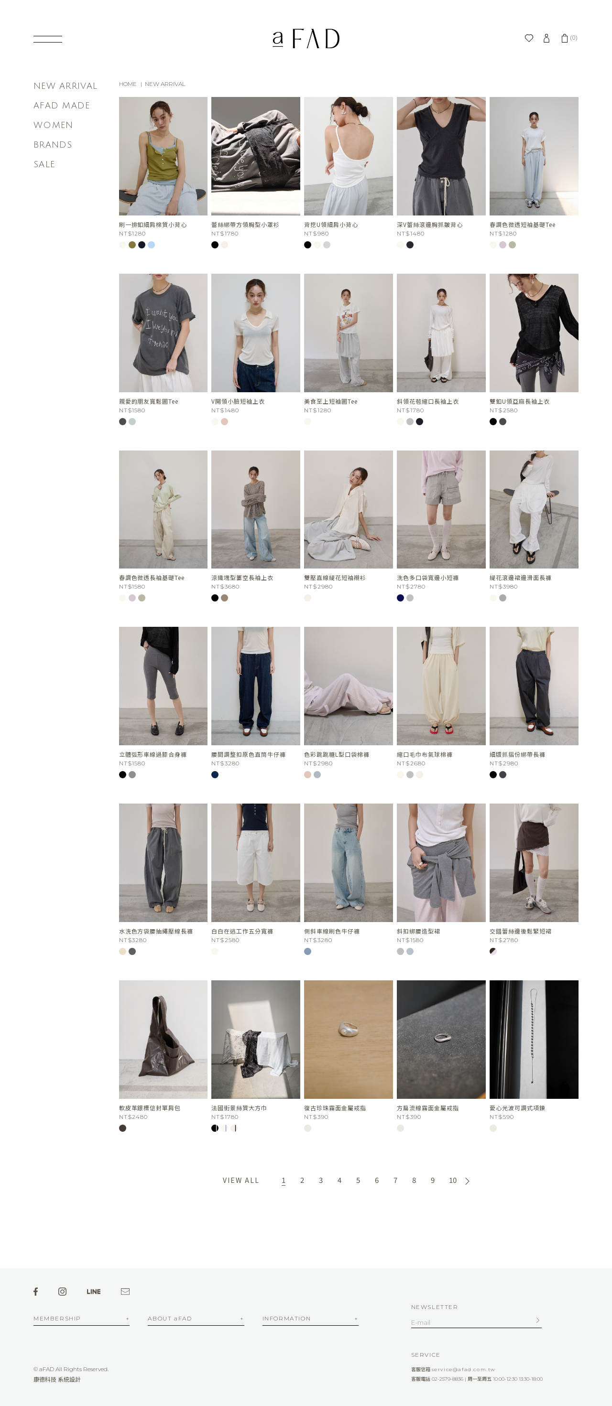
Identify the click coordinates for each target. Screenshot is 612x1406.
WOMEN (53, 125)
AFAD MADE (61, 105)
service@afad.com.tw (464, 1369)
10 (453, 1180)
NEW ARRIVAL (65, 86)
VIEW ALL (241, 1180)
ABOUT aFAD (170, 1319)
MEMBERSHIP (57, 1319)
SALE (44, 164)
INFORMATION (286, 1319)
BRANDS (53, 145)
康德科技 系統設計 (57, 1379)
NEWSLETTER (435, 1306)
